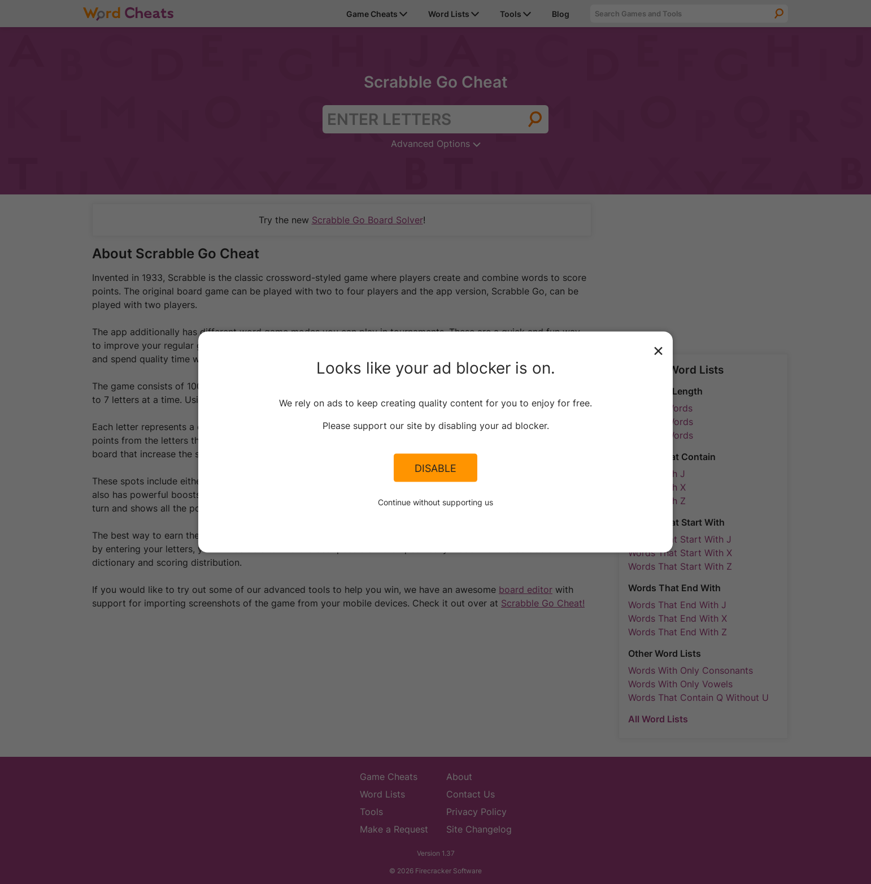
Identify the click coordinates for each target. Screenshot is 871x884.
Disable (435, 467)
